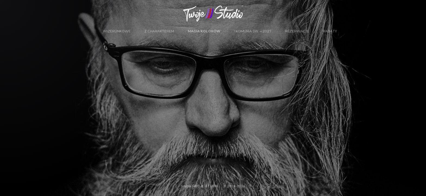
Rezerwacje (297, 31)
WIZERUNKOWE (117, 31)
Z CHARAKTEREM (159, 31)
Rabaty (330, 31)
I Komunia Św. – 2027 (252, 31)
